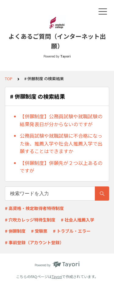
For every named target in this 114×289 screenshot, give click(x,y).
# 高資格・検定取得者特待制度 (34, 208)
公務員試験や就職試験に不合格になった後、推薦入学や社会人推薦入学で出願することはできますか (61, 143)
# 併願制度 (15, 231)
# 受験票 (39, 231)
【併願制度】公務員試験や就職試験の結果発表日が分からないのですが (61, 120)
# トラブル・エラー (72, 231)
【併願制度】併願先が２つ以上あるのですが (61, 166)
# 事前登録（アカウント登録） (34, 242)
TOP (8, 78)
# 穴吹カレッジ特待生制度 (30, 220)
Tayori (57, 276)
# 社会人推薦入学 (77, 220)
